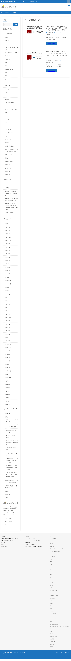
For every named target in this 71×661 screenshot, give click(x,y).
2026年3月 (7, 227)
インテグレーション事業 (30, 544)
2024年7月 (7, 294)
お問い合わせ (8, 498)
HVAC (6, 72)
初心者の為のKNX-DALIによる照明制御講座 (10, 538)
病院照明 (7, 164)
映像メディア (8, 154)
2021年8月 (7, 384)
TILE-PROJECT (9, 132)
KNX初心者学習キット (11, 212)
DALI (6, 62)
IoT (5, 79)
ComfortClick (8, 55)
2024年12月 (8, 277)
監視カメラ (8, 168)
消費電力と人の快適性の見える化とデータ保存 (11, 467)
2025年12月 (8, 237)
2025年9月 (7, 247)
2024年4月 (8, 304)
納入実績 (7, 171)
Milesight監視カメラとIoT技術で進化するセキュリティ (12, 460)
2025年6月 (7, 257)
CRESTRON (8, 59)
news (6, 106)
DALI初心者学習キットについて (8, 540)
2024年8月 (7, 290)
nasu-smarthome (9, 102)
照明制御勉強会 (9, 161)
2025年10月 (8, 244)
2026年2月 (7, 230)
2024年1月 (7, 314)
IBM (6, 76)
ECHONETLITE (49, 34)
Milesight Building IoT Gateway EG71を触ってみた (11, 193)
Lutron (6, 96)
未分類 (7, 158)
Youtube (7, 525)
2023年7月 (7, 327)
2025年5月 (7, 260)
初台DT (7, 142)
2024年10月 (8, 284)
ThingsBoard (8, 129)
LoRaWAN (7, 89)
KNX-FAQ (7, 86)
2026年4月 (7, 223)
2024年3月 (7, 307)
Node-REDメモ (9, 112)
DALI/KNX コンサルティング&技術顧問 (33, 540)
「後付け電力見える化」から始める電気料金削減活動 (11, 474)
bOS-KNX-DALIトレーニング (56, 548)
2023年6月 (7, 331)
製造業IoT (7, 175)
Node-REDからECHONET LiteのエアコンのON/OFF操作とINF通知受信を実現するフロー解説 (56, 28)
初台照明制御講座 (10, 146)
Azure (6, 37)
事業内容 (7, 417)
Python (7, 119)
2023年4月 (7, 337)
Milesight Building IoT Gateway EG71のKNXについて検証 (11, 186)
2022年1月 (7, 367)
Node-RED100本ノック (11, 109)
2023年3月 (7, 341)
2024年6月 (7, 297)
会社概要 (7, 413)
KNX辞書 (7, 491)
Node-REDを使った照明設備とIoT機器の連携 (12, 442)
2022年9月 (7, 351)
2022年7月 (7, 357)
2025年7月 (7, 254)
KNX (6, 82)
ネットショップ (9, 521)
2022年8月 (7, 354)
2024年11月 (8, 280)
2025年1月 (7, 274)
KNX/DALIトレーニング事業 (31, 538)
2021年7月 (7, 387)
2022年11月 (8, 344)
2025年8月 (7, 250)
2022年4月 (7, 364)
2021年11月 (8, 374)
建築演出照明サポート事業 (30, 542)
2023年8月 (7, 324)
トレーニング (8, 139)
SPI (6, 122)
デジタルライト (9, 518)
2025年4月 (7, 264)
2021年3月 (7, 398)
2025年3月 (7, 267)
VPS (6, 136)
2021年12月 (8, 371)
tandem (7, 126)
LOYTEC (7, 92)
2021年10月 (8, 377)
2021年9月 (7, 381)
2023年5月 (7, 334)
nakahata (57, 32)
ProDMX (7, 116)
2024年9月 (7, 287)
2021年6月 (7, 391)
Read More (51, 43)
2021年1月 (7, 404)
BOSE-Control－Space (11, 52)
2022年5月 (7, 361)
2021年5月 (7, 394)
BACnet (7, 40)
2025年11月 (8, 240)
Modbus (7, 99)
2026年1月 (7, 233)
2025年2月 (7, 270)
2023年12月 (8, 317)
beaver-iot (7, 43)
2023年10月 (8, 321)
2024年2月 (7, 310)
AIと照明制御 (8, 33)
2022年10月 (8, 347)
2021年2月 (7, 401)
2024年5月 (7, 300)
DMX (6, 65)
